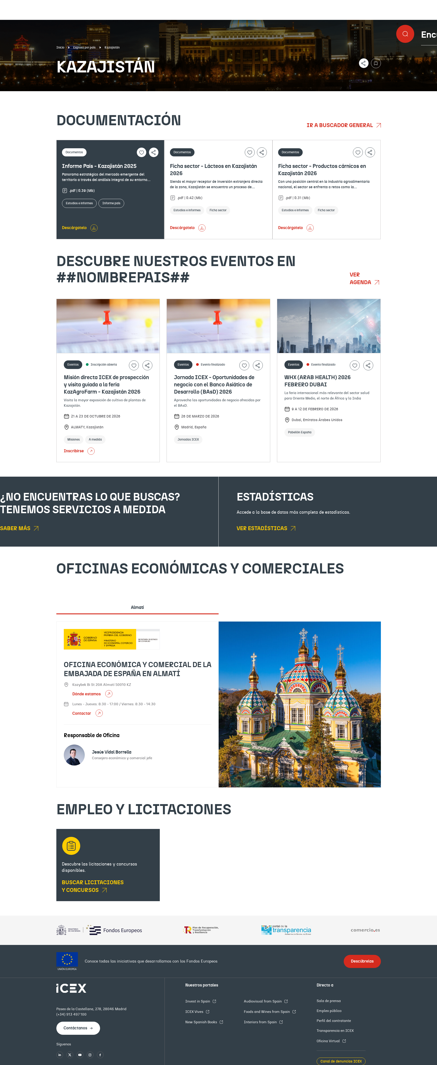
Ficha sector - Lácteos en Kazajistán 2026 (213, 170)
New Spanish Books (201, 1022)
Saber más (16, 528)
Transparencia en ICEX (335, 1031)
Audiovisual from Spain (263, 1001)
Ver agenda (361, 278)
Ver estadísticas (262, 528)
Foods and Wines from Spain (267, 1012)
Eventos (159, 94)
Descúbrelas (362, 961)
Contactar (82, 714)
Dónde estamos (87, 694)
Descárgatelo (74, 228)
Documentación (53, 94)
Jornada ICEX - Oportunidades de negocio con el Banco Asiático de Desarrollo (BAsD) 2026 (214, 385)
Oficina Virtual (329, 1041)
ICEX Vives (194, 1012)
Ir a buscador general (340, 125)
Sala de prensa (329, 1001)
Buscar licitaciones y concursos (93, 886)
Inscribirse (79, 451)
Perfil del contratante (334, 1021)
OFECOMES (260, 94)
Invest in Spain (198, 1001)
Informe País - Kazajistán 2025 (99, 166)
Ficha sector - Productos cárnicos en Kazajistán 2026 (322, 170)
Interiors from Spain (261, 1022)
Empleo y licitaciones (377, 94)
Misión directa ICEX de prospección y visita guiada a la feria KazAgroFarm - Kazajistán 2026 (106, 385)
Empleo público (329, 1011)
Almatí (137, 607)
